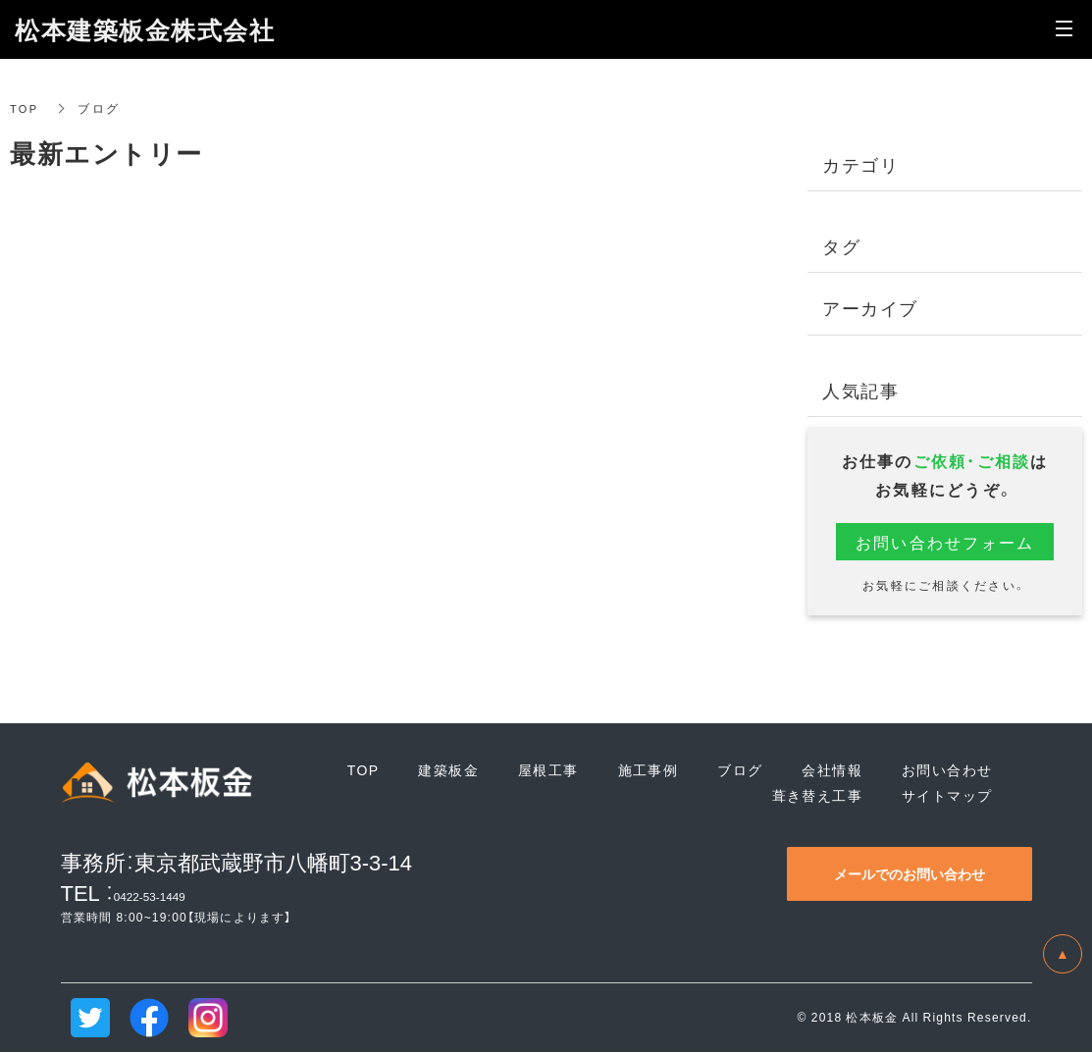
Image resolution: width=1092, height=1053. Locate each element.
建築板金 (448, 770)
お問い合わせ (947, 770)
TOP (25, 108)
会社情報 (832, 770)
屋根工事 (548, 770)
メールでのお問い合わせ (909, 873)
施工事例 (648, 770)
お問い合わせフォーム (945, 541)
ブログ (739, 770)
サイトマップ (947, 795)
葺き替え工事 (817, 795)
